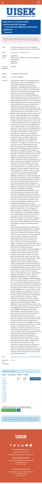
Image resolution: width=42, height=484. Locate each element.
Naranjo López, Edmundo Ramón (20, 52)
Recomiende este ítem (9, 410)
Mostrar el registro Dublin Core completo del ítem (16, 407)
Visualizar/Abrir (35, 378)
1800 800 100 (25, 452)
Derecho (8, 32)
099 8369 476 (29, 454)
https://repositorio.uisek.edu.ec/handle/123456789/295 (26, 357)
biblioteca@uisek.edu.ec (23, 449)
